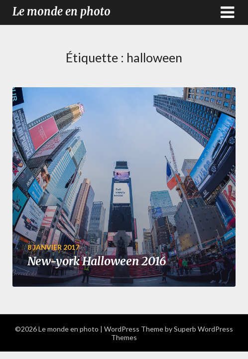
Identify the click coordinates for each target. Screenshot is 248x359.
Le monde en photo (61, 11)
